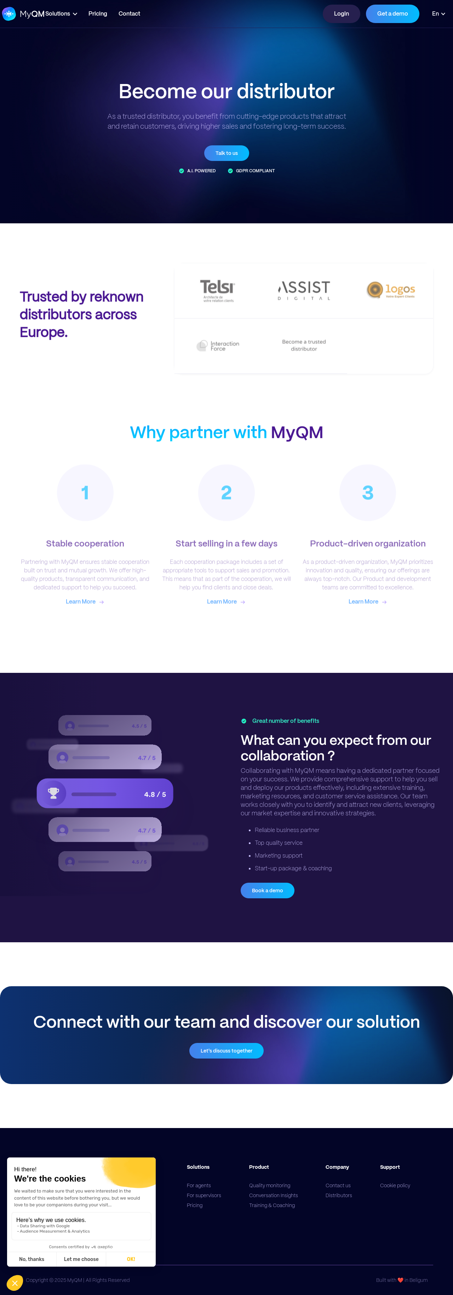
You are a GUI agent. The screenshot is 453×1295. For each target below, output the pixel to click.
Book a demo (267, 890)
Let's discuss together (226, 1051)
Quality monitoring (269, 1185)
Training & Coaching (272, 1205)
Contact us (338, 1185)
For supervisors (204, 1195)
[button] (82, 14)
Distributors (339, 1195)
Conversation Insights (273, 1195)
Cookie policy (395, 1185)
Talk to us (227, 153)
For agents (199, 1185)
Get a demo (392, 13)
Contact (150, 13)
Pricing (119, 13)
